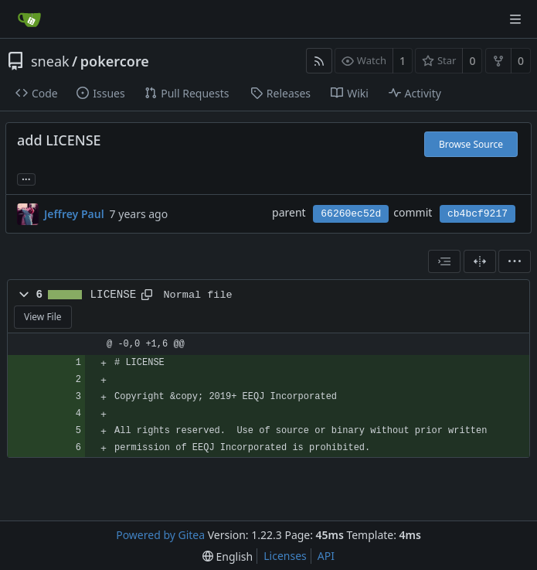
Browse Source (471, 144)
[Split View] (480, 261)
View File (43, 316)
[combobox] (444, 261)
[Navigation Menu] (515, 19)
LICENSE (113, 294)
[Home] (29, 19)
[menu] (514, 261)
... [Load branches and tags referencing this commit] (26, 178)
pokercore (114, 61)
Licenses (285, 555)
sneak (50, 61)
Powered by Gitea (160, 534)
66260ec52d (351, 214)
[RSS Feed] (319, 60)
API (326, 555)
